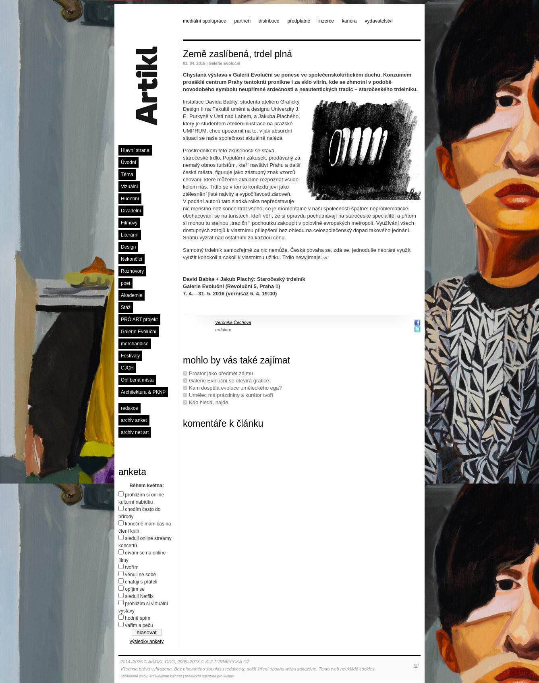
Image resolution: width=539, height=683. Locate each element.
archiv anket (134, 420)
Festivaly (130, 356)
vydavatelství (379, 21)
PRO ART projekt (139, 319)
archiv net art (135, 432)
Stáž (126, 307)
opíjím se (135, 589)
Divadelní (131, 211)
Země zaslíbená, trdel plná (237, 54)
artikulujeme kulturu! (165, 676)
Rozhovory (132, 271)
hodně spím (137, 618)
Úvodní (128, 162)
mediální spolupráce (204, 21)
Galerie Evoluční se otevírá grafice (229, 381)
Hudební (130, 198)
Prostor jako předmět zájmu (221, 373)
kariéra (349, 21)
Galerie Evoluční (138, 331)
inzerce (326, 21)
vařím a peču (139, 625)
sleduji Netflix (139, 596)
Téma (127, 174)
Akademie (131, 295)
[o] (416, 665)
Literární (130, 235)
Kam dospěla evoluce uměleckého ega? (235, 388)
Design (128, 247)
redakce (129, 408)
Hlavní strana (135, 150)
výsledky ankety (147, 641)
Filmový (129, 223)
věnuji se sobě (140, 574)
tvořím (131, 567)
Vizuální (129, 186)
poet (125, 283)
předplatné (298, 21)
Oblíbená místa (137, 380)
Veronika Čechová (233, 322)
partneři (242, 21)
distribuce (269, 21)
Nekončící (131, 259)
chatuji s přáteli (141, 582)
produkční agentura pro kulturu (209, 676)
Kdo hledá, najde (208, 402)
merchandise (135, 344)
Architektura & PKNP (143, 392)
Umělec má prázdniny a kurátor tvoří (231, 395)
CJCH (127, 368)
